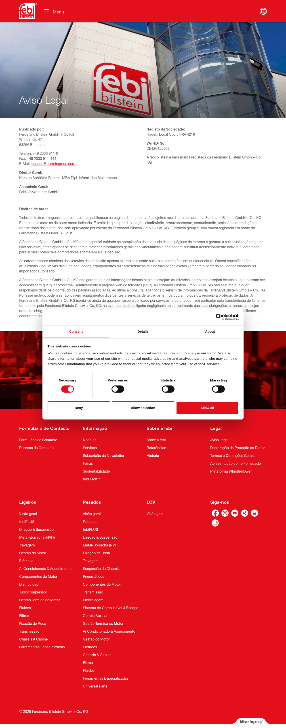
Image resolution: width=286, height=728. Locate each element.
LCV (151, 501)
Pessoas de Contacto (36, 447)
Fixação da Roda (96, 552)
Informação (95, 427)
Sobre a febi (159, 427)
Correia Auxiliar (95, 615)
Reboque (90, 521)
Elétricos (26, 560)
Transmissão (29, 630)
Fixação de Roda (32, 623)
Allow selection (143, 408)
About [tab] (210, 331)
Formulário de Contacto (44, 427)
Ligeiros (27, 501)
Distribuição (28, 583)
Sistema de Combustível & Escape (110, 607)
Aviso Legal (219, 439)
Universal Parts (95, 685)
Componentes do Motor (38, 576)
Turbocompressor (33, 591)
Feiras (88, 463)
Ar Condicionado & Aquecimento (45, 568)
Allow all (207, 408)
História (153, 455)
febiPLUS (26, 521)
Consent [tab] (76, 331)
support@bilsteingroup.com (53, 163)
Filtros (24, 615)
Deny (79, 408)
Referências (156, 447)
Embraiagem (93, 599)
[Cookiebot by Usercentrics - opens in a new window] (219, 316)
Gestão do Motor (32, 552)
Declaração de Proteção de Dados (237, 447)
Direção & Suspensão (36, 529)
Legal (216, 427)
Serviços (90, 447)
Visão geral (28, 513)
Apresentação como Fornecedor (236, 463)
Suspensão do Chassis (101, 568)
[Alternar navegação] (54, 11)
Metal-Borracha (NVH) (37, 536)
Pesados (92, 501)
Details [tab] (143, 331)
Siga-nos (219, 501)
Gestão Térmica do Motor (39, 599)
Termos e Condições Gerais (232, 455)
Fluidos (25, 607)
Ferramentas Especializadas (42, 646)
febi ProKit (91, 478)
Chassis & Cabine (33, 638)
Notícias (89, 439)
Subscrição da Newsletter (103, 455)
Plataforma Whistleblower (231, 470)
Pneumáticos (93, 576)
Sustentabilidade (96, 470)
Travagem (27, 544)
